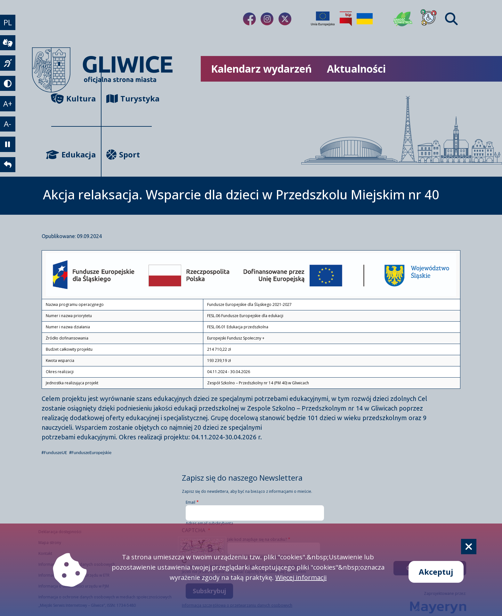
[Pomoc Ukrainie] (365, 18)
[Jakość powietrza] (403, 18)
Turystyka (128, 98)
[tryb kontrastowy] (7, 84)
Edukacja (73, 154)
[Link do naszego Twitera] (285, 18)
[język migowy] (7, 63)
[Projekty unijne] (323, 18)
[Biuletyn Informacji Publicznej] (346, 18)
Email (190, 502)
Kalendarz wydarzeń (261, 69)
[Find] (451, 19)
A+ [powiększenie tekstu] (7, 104)
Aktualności (356, 69)
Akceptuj (436, 571)
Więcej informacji (301, 577)
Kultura (73, 98)
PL (8, 22)
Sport (123, 154)
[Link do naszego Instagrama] (267, 18)
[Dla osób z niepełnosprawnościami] (428, 18)
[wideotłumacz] (7, 43)
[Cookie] (468, 546)
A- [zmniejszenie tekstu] (8, 125)
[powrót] (7, 166)
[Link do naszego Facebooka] (249, 18)
